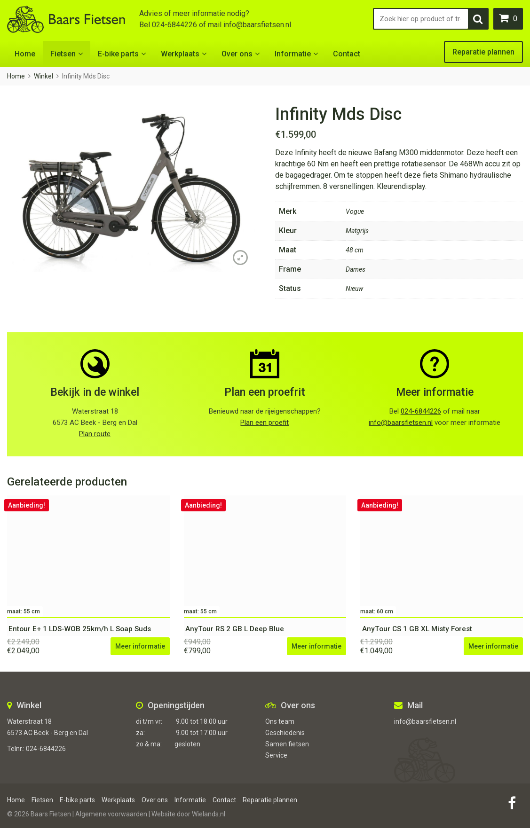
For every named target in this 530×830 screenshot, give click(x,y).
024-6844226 (174, 24)
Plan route (95, 434)
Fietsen (63, 53)
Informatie (293, 53)
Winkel (43, 76)
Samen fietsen (287, 746)
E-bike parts (118, 53)
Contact (346, 53)
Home (25, 53)
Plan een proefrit (264, 392)
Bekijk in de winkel (94, 392)
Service (276, 757)
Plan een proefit (264, 422)
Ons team (279, 723)
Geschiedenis (285, 734)
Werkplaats (180, 53)
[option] (131, 188)
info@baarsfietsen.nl (257, 24)
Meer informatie (435, 392)
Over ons (237, 53)
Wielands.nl (208, 816)
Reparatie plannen (483, 51)
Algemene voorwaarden (111, 816)
